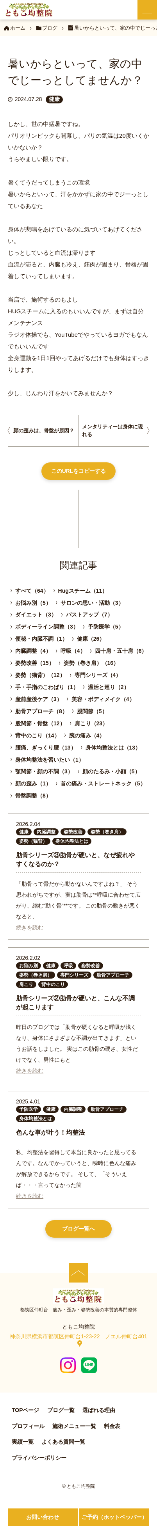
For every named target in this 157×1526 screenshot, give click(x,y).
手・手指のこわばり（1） (46, 687)
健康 (54, 99)
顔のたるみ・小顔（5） (111, 771)
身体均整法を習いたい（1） (49, 760)
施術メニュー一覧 (74, 1426)
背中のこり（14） (37, 735)
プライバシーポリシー (39, 1458)
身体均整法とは (71, 841)
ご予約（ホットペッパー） (114, 1517)
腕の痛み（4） (87, 735)
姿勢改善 (73, 832)
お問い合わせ (42, 1517)
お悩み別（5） (33, 603)
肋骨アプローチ (112, 975)
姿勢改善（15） (34, 663)
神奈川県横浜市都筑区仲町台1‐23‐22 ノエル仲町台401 (78, 1336)
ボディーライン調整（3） (46, 627)
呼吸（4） (73, 651)
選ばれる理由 (98, 1410)
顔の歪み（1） (33, 783)
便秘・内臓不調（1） (41, 639)
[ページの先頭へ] (78, 1273)
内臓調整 (46, 832)
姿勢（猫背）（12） (40, 675)
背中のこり (53, 984)
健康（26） (91, 639)
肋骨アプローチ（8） (41, 711)
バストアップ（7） (89, 614)
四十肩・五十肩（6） (121, 651)
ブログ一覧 (61, 1410)
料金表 (112, 1426)
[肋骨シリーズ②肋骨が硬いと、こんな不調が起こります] (78, 1015)
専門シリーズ (74, 975)
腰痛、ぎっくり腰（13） (45, 747)
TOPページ (25, 1410)
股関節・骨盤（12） (40, 723)
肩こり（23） (91, 723)
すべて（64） (32, 591)
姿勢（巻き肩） (107, 832)
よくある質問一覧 (63, 1442)
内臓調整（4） (33, 651)
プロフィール (28, 1426)
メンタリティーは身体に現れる (112, 430)
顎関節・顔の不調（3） (44, 771)
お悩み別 (28, 965)
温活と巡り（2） (108, 687)
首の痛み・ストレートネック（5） (103, 783)
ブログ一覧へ (78, 1229)
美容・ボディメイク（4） (103, 699)
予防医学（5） (106, 627)
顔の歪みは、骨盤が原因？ (43, 430)
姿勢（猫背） (33, 841)
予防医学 (28, 1109)
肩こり (26, 984)
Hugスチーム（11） (83, 591)
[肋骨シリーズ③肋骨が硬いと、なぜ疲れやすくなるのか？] (78, 876)
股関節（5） (92, 711)
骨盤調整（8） (33, 795)
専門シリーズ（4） (98, 675)
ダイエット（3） (36, 614)
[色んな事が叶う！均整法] (78, 1149)
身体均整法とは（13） (113, 747)
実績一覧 (23, 1442)
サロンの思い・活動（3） (92, 603)
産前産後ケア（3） (38, 699)
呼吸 (68, 965)
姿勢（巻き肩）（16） (91, 663)
